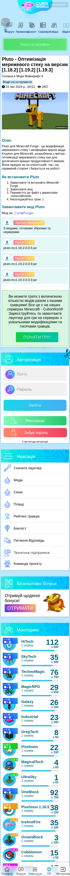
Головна (7, 76)
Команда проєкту (23, 563)
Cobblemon (31, 852)
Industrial (29, 717)
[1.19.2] (27, 69)
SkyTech (28, 656)
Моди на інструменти (17, 82)
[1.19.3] (45, 69)
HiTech (27, 641)
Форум (9, 30)
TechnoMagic (33, 672)
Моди (13, 480)
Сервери (43, 30)
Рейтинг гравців (22, 516)
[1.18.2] (10, 69)
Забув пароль (29, 432)
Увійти (35, 405)
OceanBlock (32, 837)
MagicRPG (30, 687)
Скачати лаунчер (23, 468)
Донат (31, 30)
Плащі (14, 504)
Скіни (13, 492)
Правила (20, 30)
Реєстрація (28, 421)
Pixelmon (29, 747)
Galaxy (27, 702)
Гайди (54, 30)
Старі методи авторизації (35, 441)
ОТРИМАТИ (20, 608)
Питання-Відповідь (24, 540)
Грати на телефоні (35, 44)
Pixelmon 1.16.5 (35, 807)
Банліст (15, 528)
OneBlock (30, 792)
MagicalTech (32, 762)
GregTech (29, 732)
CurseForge (24, 213)
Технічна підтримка (26, 552)
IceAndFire (31, 822)
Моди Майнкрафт (28, 76)
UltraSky (28, 777)
